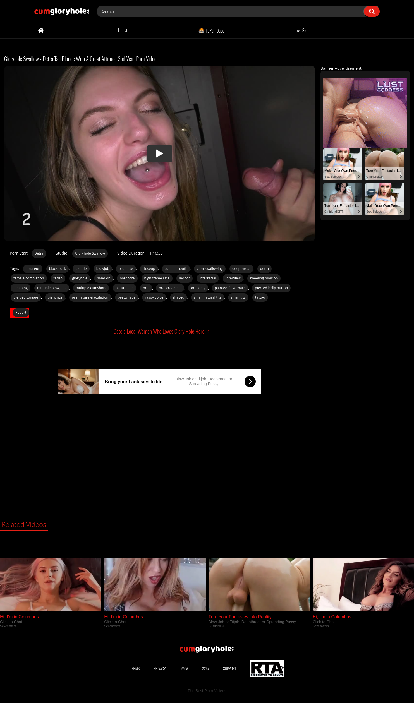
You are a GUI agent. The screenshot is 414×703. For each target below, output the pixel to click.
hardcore (127, 278)
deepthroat (241, 268)
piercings (55, 297)
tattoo (260, 297)
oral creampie (170, 287)
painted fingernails (230, 287)
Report (21, 312)
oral (146, 287)
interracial (207, 278)
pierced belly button (271, 287)
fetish (58, 278)
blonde (81, 268)
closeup (149, 268)
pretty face (126, 297)
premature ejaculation (90, 297)
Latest (122, 30)
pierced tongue (25, 297)
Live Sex (301, 30)
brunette (126, 268)
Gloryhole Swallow (90, 253)
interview (233, 278)
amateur (33, 268)
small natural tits (207, 297)
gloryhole (79, 278)
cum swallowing (210, 268)
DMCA (184, 668)
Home (41, 30)
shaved (179, 297)
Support (229, 668)
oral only (198, 287)
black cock (57, 268)
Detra (39, 253)
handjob (103, 278)
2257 (205, 668)
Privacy (160, 668)
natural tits (124, 287)
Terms (135, 668)
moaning (20, 287)
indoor (184, 278)
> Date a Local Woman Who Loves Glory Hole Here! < (160, 331)
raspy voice (154, 297)
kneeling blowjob (264, 278)
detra (264, 268)
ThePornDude (211, 30)
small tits (238, 297)
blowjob (102, 268)
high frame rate (157, 278)
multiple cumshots (91, 287)
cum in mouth (176, 268)
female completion (28, 278)
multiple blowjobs (51, 287)
